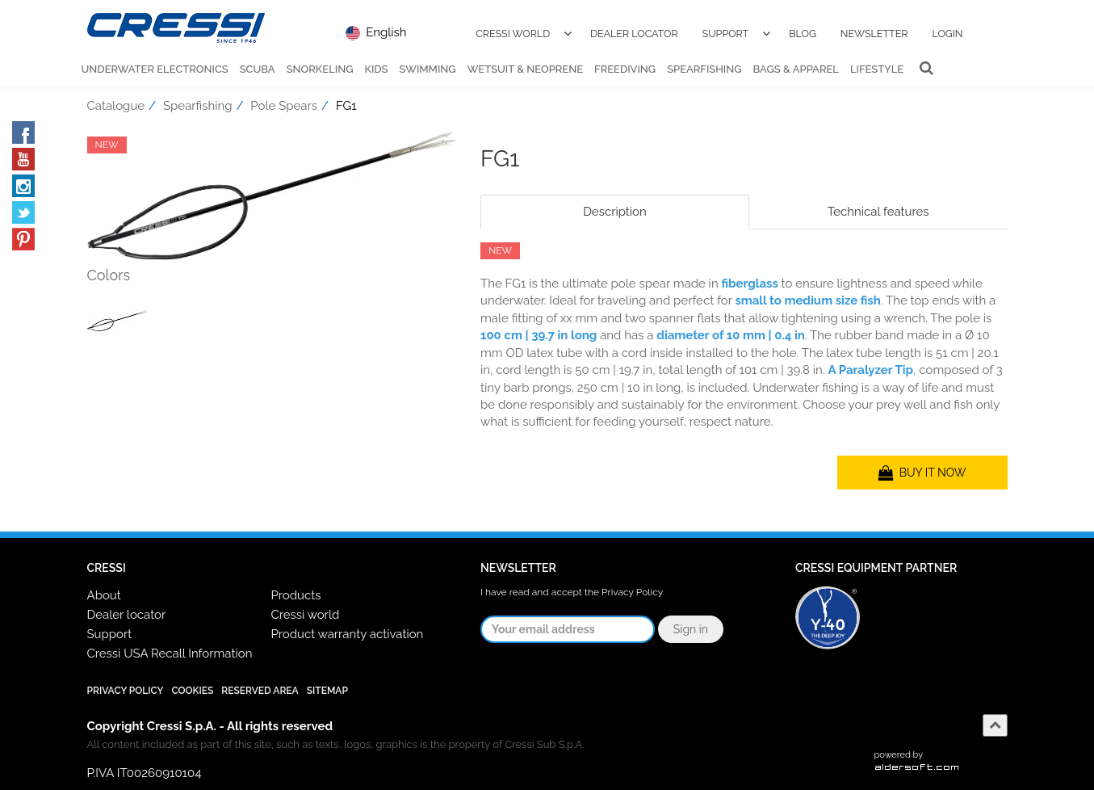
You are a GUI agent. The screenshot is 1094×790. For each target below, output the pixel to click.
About (104, 595)
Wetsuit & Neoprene (525, 69)
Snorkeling (320, 69)
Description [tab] (615, 211)
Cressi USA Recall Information (170, 653)
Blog (802, 33)
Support (725, 33)
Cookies (192, 690)
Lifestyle (876, 69)
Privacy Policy (632, 592)
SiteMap (327, 690)
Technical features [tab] (878, 211)
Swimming (428, 69)
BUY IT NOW (922, 472)
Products (295, 595)
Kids (376, 69)
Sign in (690, 629)
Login (947, 33)
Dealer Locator (634, 33)
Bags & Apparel (796, 69)
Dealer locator (126, 614)
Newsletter (874, 33)
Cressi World (513, 33)
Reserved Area (259, 690)
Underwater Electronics (155, 69)
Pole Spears (283, 106)
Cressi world (304, 614)
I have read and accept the (571, 592)
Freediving (625, 69)
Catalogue (116, 106)
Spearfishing (704, 69)
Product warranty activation (346, 634)
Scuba (257, 69)
